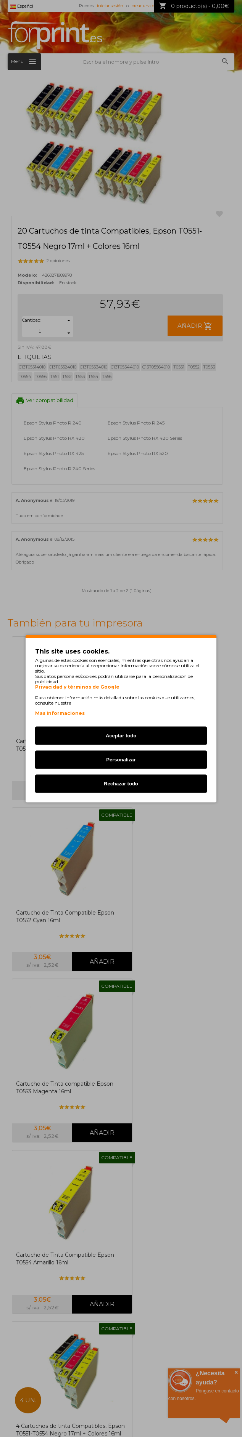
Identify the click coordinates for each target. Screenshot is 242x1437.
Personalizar (121, 759)
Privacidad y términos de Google (77, 686)
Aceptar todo (121, 735)
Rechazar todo (121, 783)
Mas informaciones (60, 713)
